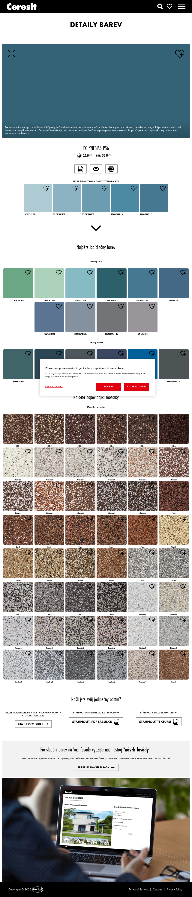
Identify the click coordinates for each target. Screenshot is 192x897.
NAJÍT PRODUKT (33, 724)
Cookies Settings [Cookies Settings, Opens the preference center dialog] (54, 386)
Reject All (108, 386)
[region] (97, 377)
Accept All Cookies (136, 386)
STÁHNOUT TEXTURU (159, 722)
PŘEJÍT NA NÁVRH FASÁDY (96, 767)
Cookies (157, 889)
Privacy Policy (174, 889)
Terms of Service (138, 889)
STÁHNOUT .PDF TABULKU (96, 722)
